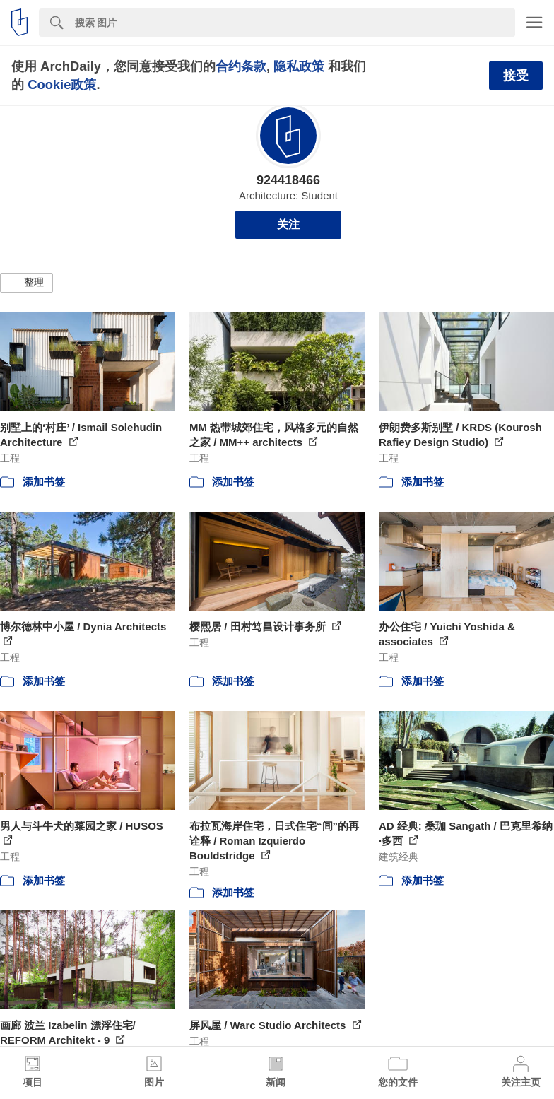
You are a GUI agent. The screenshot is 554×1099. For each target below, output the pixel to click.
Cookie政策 (62, 84)
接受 (516, 76)
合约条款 (241, 66)
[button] (26, 283)
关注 (288, 224)
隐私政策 (298, 66)
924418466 (288, 180)
